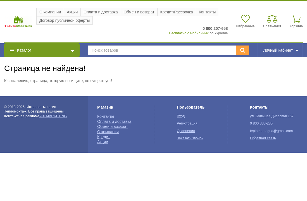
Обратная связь (263, 138)
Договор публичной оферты (64, 20)
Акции (72, 12)
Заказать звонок (190, 138)
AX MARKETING (53, 116)
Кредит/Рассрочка (176, 12)
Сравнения (186, 131)
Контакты (207, 12)
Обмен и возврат (139, 12)
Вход (181, 116)
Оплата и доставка (101, 12)
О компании (50, 12)
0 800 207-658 (215, 28)
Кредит (103, 137)
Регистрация (187, 123)
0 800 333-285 (261, 123)
